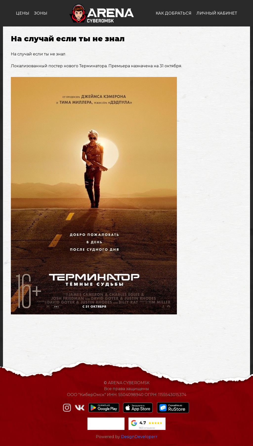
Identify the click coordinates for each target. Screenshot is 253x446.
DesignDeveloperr (139, 436)
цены (22, 13)
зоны (40, 13)
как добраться (173, 13)
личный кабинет (216, 13)
